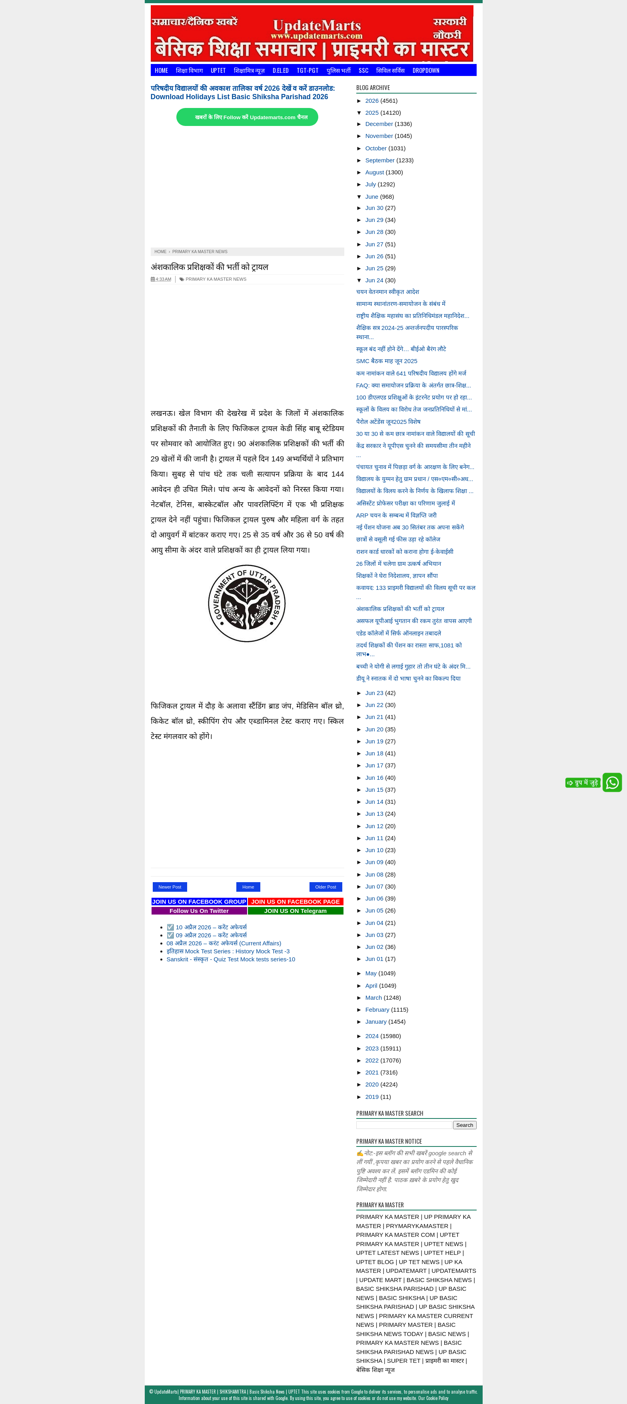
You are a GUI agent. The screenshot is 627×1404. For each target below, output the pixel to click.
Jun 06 (375, 898)
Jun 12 (375, 826)
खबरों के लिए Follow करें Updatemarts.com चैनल (251, 117)
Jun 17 (375, 765)
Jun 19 (375, 741)
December (380, 123)
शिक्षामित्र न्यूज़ (249, 70)
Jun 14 (375, 801)
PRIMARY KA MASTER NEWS (213, 279)
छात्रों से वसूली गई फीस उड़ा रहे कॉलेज (398, 539)
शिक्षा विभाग (189, 70)
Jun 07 (375, 886)
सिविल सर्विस (390, 70)
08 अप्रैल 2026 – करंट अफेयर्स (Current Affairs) (224, 943)
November (380, 135)
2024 (373, 1036)
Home (161, 70)
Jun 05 (375, 910)
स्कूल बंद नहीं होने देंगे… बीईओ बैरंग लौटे (401, 349)
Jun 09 (375, 862)
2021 (373, 1072)
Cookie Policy (437, 1398)
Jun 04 (375, 922)
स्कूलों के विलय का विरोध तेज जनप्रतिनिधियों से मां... (414, 409)
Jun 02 (375, 946)
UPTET (218, 70)
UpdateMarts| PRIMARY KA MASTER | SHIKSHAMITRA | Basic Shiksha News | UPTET (227, 1391)
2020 (373, 1084)
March (374, 997)
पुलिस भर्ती (339, 70)
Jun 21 (375, 716)
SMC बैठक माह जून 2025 (386, 360)
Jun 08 (375, 874)
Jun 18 (375, 753)
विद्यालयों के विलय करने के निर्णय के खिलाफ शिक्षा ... (415, 490)
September (381, 160)
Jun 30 (375, 207)
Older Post (325, 887)
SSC (363, 70)
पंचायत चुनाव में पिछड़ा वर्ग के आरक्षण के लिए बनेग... (415, 466)
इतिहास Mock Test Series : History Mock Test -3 (228, 951)
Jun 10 (375, 850)
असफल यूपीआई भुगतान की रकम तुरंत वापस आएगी (414, 620)
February (378, 1009)
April (372, 985)
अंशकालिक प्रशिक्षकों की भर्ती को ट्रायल (209, 266)
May (372, 973)
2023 (373, 1048)
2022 (373, 1060)
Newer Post (170, 887)
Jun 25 (375, 268)
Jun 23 (375, 692)
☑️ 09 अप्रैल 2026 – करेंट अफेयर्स (207, 935)
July (371, 184)
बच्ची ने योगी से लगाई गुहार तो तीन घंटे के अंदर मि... (413, 666)
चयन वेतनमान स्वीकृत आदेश (387, 291)
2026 (373, 100)
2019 (373, 1096)
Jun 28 (375, 231)
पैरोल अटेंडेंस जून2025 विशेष (388, 421)
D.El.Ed (281, 70)
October (377, 148)
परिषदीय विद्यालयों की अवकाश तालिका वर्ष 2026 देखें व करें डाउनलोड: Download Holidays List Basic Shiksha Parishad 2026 (243, 92)
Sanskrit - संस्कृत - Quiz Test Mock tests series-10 (231, 959)
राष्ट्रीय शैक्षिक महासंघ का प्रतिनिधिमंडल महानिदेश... (412, 315)
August (375, 172)
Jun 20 (375, 729)
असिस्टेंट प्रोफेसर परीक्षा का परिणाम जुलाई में (405, 503)
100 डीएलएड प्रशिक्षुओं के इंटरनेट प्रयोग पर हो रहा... (414, 397)
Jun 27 (375, 244)
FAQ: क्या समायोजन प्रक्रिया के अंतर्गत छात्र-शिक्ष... (413, 385)
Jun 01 (375, 958)
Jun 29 (375, 219)
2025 (373, 112)
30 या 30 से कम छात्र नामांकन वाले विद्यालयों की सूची (415, 433)
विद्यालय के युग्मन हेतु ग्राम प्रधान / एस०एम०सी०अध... (414, 478)
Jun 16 (375, 777)
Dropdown (426, 70)
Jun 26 (375, 256)
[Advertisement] (247, 188)
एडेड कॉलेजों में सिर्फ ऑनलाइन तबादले (398, 633)
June (372, 196)
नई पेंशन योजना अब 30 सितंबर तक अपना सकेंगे (410, 527)
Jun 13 (375, 813)
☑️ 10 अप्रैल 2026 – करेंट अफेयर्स (207, 927)
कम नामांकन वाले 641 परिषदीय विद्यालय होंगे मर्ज (411, 373)
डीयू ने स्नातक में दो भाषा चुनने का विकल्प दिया (408, 678)
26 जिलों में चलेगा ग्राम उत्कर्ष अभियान (398, 563)
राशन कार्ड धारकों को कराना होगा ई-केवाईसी (404, 551)
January (377, 1021)
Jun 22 (375, 704)
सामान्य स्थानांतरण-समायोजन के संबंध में (401, 303)
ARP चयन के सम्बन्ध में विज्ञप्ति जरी (396, 515)
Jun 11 (375, 838)
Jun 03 (375, 934)
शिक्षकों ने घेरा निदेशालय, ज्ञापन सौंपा (397, 575)
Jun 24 (375, 280)
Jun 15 (375, 789)
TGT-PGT (308, 70)
